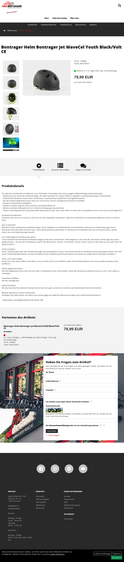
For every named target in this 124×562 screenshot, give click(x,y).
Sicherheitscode (53, 406)
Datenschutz (69, 499)
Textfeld (49, 390)
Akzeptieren (116, 557)
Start (46, 18)
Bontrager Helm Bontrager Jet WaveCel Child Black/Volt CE (31, 327)
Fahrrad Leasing (59, 18)
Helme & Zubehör (26, 30)
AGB (65, 502)
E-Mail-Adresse (52, 381)
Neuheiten (40, 508)
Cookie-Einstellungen (102, 554)
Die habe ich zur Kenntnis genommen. (72, 425)
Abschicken (51, 431)
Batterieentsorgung (72, 505)
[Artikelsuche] (119, 6)
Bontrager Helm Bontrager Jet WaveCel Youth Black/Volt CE (61, 49)
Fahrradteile (66, 25)
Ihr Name (50, 372)
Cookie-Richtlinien (57, 554)
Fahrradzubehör (48, 25)
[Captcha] (80, 421)
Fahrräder (32, 25)
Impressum (68, 508)
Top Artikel (68, 519)
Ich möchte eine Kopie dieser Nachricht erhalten (67, 402)
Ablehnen (117, 554)
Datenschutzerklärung (59, 425)
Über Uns (75, 18)
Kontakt (67, 496)
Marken (93, 25)
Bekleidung (80, 25)
